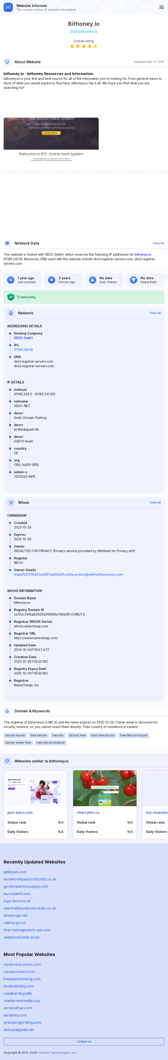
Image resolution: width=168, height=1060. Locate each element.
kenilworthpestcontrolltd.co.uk (30, 879)
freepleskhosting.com (22, 979)
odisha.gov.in (15, 922)
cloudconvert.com (19, 971)
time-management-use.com (27, 930)
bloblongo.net (15, 915)
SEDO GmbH (23, 338)
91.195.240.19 (23, 350)
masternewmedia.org (21, 1000)
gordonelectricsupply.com (26, 886)
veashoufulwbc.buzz (22, 937)
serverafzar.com (18, 1008)
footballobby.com (19, 986)
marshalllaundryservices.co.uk (30, 908)
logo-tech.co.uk (17, 901)
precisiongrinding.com (22, 1022)
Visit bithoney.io (84, 31)
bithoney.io (143, 254)
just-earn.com (20, 812)
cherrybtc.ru (88, 812)
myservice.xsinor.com (22, 964)
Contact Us (84, 1041)
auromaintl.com (17, 893)
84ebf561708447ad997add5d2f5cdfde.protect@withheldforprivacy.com (68, 574)
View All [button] (158, 243)
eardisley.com (15, 1015)
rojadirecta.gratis (18, 993)
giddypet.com (15, 872)
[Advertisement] (84, 103)
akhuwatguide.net (19, 1029)
